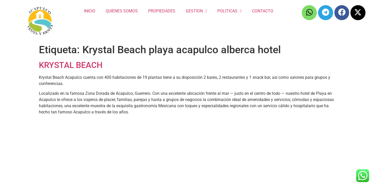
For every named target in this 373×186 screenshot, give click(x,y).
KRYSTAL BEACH (71, 65)
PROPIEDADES (161, 11)
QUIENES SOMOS (122, 11)
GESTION (196, 11)
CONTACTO (262, 11)
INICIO (89, 11)
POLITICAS (229, 11)
